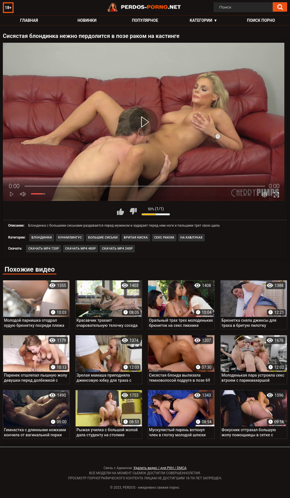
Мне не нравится (133, 211)
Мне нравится (120, 211)
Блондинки (41, 237)
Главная (29, 20)
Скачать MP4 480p (80, 248)
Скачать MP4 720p (43, 248)
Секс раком (164, 237)
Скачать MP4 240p (117, 248)
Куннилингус (70, 237)
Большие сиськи (103, 237)
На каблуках (191, 237)
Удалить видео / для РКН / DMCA (160, 468)
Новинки (87, 20)
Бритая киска (136, 237)
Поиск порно (261, 20)
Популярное (145, 20)
